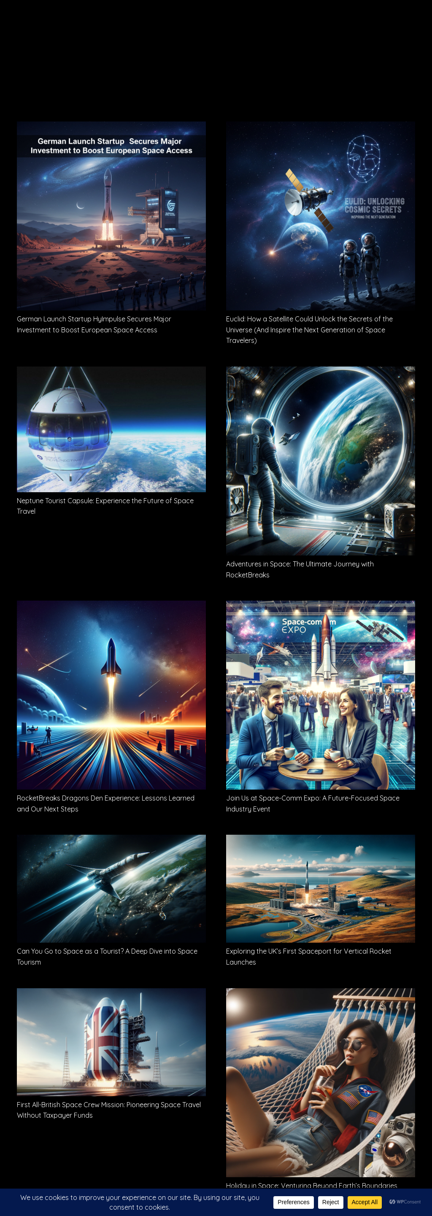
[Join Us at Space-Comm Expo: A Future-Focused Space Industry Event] (320, 606)
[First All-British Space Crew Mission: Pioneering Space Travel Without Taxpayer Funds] (111, 994)
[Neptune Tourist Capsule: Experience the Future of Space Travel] (111, 372)
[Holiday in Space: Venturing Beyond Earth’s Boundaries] (320, 994)
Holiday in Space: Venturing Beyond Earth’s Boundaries (311, 1185)
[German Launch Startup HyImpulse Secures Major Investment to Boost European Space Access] (111, 127)
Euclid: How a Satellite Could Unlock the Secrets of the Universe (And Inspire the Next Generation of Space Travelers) (309, 330)
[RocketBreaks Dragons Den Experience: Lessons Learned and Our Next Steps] (111, 606)
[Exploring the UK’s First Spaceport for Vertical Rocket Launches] (320, 840)
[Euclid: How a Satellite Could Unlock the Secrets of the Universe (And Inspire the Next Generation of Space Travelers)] (320, 127)
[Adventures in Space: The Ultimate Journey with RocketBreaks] (320, 372)
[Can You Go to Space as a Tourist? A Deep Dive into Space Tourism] (111, 840)
